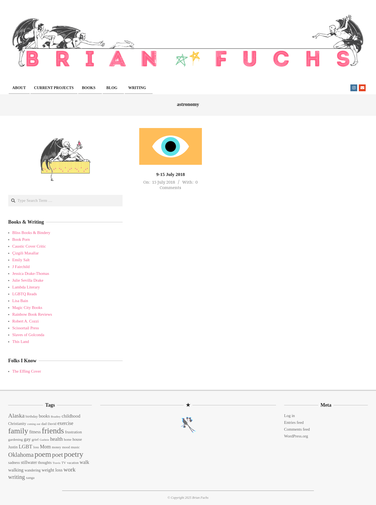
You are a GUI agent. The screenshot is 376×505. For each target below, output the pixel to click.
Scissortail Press (25, 328)
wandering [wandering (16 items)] (33, 470)
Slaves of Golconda (28, 335)
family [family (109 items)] (18, 431)
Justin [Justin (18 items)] (13, 447)
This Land (20, 341)
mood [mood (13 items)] (66, 447)
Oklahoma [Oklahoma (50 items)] (21, 454)
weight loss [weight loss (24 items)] (52, 470)
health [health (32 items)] (56, 439)
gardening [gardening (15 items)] (15, 439)
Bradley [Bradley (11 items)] (56, 416)
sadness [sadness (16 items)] (14, 463)
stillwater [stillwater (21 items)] (29, 462)
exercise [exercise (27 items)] (65, 423)
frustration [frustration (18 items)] (73, 432)
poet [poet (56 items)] (57, 454)
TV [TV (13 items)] (63, 463)
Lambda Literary (26, 287)
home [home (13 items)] (67, 440)
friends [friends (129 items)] (53, 430)
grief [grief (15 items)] (35, 439)
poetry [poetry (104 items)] (73, 454)
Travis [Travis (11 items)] (56, 462)
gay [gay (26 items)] (27, 439)
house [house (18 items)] (77, 439)
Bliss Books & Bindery (31, 232)
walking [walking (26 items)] (15, 470)
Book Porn (21, 239)
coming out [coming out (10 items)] (33, 423)
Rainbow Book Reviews (32, 314)
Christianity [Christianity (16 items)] (17, 424)
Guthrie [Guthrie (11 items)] (44, 439)
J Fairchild (21, 266)
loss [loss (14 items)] (36, 447)
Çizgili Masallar (25, 253)
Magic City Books (27, 307)
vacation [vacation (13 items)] (73, 463)
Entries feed (294, 422)
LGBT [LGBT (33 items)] (25, 446)
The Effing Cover (26, 371)
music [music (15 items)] (75, 447)
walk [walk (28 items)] (84, 462)
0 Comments (179, 184)
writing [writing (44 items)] (16, 477)
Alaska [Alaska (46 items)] (16, 415)
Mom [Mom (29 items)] (45, 446)
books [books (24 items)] (44, 416)
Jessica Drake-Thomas (30, 273)
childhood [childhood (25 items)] (71, 416)
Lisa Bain (20, 301)
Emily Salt (21, 260)
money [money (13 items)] (56, 447)
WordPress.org (296, 436)
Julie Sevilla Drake (27, 280)
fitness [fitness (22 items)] (35, 432)
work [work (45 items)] (69, 469)
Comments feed (297, 429)
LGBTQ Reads (24, 294)
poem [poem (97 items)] (43, 454)
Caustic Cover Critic (29, 246)
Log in (289, 415)
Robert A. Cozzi (25, 321)
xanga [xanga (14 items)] (30, 478)
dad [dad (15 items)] (44, 424)
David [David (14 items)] (52, 424)
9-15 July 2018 (170, 174)
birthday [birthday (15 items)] (32, 416)
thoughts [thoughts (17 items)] (44, 462)
